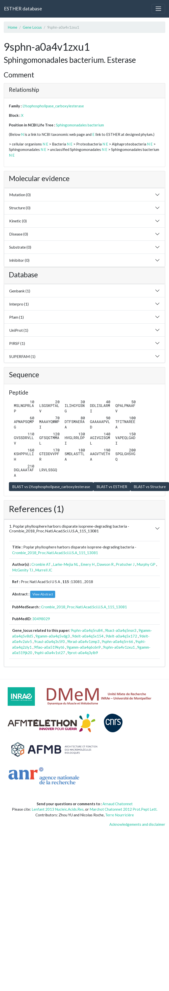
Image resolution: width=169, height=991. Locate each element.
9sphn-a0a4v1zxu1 (119, 647)
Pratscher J (125, 564)
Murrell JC (43, 570)
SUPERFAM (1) (22, 356)
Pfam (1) (16, 317)
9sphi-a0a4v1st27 (49, 652)
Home (12, 27)
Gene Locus (32, 27)
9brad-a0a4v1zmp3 (83, 641)
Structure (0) (19, 207)
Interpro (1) (19, 304)
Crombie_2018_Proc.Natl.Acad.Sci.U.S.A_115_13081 (55, 552)
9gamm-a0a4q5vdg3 (52, 636)
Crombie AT (41, 564)
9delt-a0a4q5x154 (87, 636)
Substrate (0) (20, 247)
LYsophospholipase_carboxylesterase (53, 106)
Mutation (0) (20, 194)
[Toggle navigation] (158, 8)
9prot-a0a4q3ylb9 (82, 652)
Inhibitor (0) (19, 260)
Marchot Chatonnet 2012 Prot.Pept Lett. (123, 809)
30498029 (41, 618)
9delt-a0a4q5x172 (121, 636)
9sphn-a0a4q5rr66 (117, 641)
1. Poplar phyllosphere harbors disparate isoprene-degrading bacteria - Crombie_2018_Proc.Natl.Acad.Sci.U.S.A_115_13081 (69, 528)
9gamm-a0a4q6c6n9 (84, 647)
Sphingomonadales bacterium (80, 125)
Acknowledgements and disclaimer (137, 824)
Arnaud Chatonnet (117, 804)
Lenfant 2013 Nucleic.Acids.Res (58, 809)
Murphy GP (146, 564)
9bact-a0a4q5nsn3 (120, 630)
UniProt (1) (18, 330)
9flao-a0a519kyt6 (49, 647)
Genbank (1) (19, 290)
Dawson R (105, 564)
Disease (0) (18, 234)
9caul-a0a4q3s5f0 (49, 641)
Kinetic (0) (18, 220)
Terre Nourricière (119, 815)
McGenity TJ (22, 570)
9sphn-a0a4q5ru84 (87, 630)
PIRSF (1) (17, 343)
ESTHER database (23, 8)
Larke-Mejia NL (65, 564)
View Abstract (42, 594)
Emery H (88, 564)
